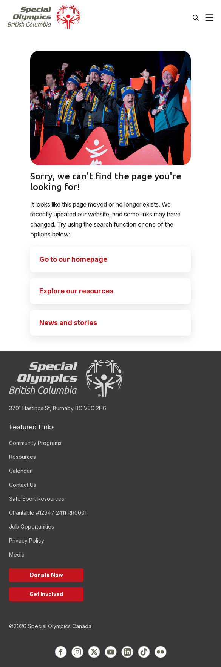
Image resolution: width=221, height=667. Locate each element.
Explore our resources (76, 291)
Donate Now (46, 575)
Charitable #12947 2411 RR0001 (48, 512)
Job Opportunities (31, 526)
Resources (22, 457)
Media (17, 554)
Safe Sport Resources (36, 498)
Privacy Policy (26, 540)
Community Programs (35, 443)
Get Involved (46, 594)
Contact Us (22, 484)
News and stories (68, 323)
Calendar (20, 471)
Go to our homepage (73, 259)
